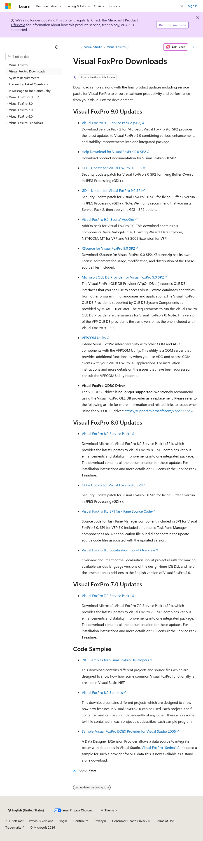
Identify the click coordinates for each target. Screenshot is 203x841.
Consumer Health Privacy (129, 821)
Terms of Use (165, 821)
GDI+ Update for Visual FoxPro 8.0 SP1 (112, 485)
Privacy (99, 821)
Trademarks (13, 827)
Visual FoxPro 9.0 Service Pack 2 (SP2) (111, 122)
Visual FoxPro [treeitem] (18, 65)
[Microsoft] (8, 6)
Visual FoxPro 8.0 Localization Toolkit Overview (118, 550)
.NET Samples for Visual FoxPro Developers (115, 659)
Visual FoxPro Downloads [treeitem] (27, 71)
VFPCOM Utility (94, 337)
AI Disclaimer (14, 821)
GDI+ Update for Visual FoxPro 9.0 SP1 (112, 190)
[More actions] (194, 47)
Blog (61, 821)
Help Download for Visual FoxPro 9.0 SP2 (114, 151)
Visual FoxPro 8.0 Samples (102, 692)
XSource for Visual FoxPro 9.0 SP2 (108, 248)
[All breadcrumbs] (77, 47)
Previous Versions (41, 821)
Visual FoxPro (116, 47)
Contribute (80, 821)
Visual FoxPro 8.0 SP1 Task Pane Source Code (117, 511)
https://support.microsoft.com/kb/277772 (157, 410)
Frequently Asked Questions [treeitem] (28, 84)
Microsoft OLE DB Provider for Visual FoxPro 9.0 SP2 (123, 277)
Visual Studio (93, 47)
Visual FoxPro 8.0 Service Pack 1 (106, 433)
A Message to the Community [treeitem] (30, 90)
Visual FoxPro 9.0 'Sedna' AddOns (108, 219)
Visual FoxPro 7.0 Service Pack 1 (106, 595)
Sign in (193, 6)
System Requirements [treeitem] (24, 78)
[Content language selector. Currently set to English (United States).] (26, 810)
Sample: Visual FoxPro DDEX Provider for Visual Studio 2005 (129, 731)
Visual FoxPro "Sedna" (159, 747)
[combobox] (33, 56)
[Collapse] (56, 47)
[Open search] (181, 6)
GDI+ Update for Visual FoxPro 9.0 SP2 (112, 167)
